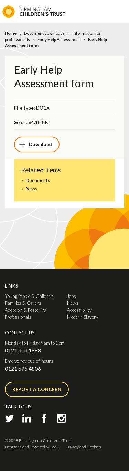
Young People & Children (29, 296)
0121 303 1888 (23, 350)
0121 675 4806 (23, 369)
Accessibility (79, 310)
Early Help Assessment (58, 39)
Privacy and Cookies (83, 446)
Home (11, 33)
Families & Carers (23, 303)
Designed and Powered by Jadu (32, 446)
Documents (38, 180)
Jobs (71, 296)
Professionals (18, 317)
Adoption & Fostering (25, 310)
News (31, 188)
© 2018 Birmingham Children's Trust (38, 440)
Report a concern (36, 389)
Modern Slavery (82, 317)
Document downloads (44, 33)
